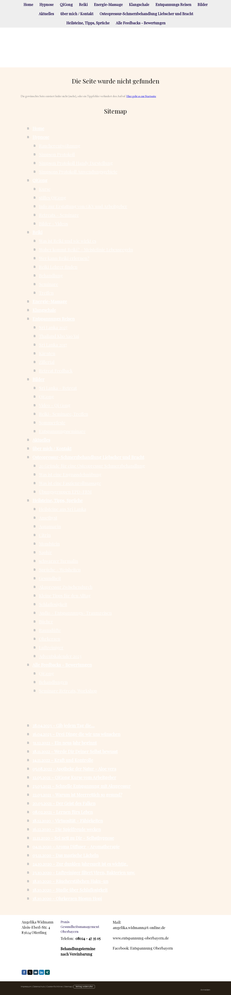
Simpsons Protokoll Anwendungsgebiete (78, 171)
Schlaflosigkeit (53, 604)
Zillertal (47, 362)
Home (28, 4)
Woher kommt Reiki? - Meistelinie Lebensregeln (86, 249)
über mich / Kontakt (76, 14)
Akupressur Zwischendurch (65, 587)
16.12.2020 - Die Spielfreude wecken (66, 829)
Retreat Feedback (56, 370)
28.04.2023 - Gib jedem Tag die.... (63, 725)
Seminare (48, 284)
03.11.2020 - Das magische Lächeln (65, 855)
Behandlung (51, 275)
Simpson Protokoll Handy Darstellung (76, 163)
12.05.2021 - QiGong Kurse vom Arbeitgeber (74, 777)
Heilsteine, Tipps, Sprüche (88, 23)
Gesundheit (50, 578)
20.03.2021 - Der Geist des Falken (63, 803)
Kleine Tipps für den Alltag (65, 595)
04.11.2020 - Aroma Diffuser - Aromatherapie (76, 846)
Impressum (26, 986)
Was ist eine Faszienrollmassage (70, 483)
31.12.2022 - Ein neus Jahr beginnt (64, 743)
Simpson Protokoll (57, 154)
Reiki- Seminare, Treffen (63, 414)
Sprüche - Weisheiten (60, 569)
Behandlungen (53, 682)
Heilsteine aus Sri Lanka (62, 509)
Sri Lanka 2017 (53, 344)
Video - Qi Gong (54, 405)
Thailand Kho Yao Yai (59, 336)
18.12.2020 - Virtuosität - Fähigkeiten (67, 820)
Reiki (83, 4)
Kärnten (47, 353)
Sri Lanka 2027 (53, 327)
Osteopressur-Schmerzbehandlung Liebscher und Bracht (146, 14)
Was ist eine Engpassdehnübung (70, 474)
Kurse (45, 189)
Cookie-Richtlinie (54, 986)
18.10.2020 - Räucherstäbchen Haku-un (70, 881)
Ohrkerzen (49, 639)
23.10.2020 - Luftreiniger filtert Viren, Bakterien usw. (83, 872)
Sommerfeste (52, 422)
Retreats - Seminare (59, 215)
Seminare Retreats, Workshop (68, 690)
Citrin (45, 535)
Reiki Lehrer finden (58, 267)
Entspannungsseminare (62, 431)
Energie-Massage (108, 4)
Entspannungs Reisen (173, 4)
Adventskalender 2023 (60, 656)
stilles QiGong (52, 197)
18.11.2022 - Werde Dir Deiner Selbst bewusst (75, 751)
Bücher (46, 621)
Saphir (45, 552)
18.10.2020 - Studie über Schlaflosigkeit (70, 890)
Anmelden (205, 990)
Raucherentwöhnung (59, 146)
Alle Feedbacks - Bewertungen (140, 23)
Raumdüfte (50, 630)
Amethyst (48, 517)
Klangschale (139, 4)
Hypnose (47, 4)
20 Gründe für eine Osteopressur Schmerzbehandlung (92, 466)
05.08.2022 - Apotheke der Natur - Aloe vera (74, 769)
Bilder (203, 4)
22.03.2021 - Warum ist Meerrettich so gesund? (77, 794)
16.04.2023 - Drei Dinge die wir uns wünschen (76, 734)
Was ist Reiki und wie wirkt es (67, 241)
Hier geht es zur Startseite (141, 96)
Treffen (46, 293)
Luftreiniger (51, 647)
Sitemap (68, 986)
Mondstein (49, 543)
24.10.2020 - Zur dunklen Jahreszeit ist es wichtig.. (80, 864)
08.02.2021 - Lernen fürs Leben (62, 812)
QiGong (66, 4)
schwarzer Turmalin (58, 561)
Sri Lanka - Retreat (58, 388)
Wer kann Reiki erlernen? (64, 258)
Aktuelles (46, 14)
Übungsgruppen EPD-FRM (65, 492)
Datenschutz (39, 986)
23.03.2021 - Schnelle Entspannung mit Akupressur (81, 786)
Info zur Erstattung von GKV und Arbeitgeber (83, 206)
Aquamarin (50, 526)
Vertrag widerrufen (84, 986)
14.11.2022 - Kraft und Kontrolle (62, 760)
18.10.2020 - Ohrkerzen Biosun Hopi (67, 898)
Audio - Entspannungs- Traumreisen (75, 613)
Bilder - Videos (53, 223)
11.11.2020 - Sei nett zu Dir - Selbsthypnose (73, 838)
